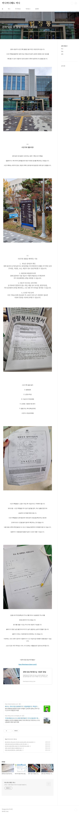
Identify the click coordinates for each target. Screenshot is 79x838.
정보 (62, 51)
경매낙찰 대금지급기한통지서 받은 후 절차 (16, 766)
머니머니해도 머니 (11, 3)
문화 (62, 54)
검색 (72, 3)
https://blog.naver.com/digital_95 (13, 738)
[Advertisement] (27, 711)
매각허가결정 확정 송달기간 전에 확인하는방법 (17, 768)
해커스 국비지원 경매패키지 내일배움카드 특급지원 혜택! (22, 729)
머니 (6, 761)
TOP (75, 832)
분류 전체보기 (64, 46)
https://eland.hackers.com (11, 726)
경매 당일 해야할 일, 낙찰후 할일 (13, 772)
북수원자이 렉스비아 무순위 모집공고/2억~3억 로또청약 (19, 764)
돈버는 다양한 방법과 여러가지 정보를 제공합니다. (15, 807)
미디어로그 (18, 9)
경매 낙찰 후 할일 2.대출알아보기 (13, 770)
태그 (9, 9)
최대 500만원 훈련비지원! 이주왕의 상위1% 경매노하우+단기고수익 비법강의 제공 (22, 732)
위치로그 (28, 9)
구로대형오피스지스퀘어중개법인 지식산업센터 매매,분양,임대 (22, 741)
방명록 (37, 9)
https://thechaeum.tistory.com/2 (28, 664)
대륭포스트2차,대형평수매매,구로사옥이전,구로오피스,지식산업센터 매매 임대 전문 (22, 743)
